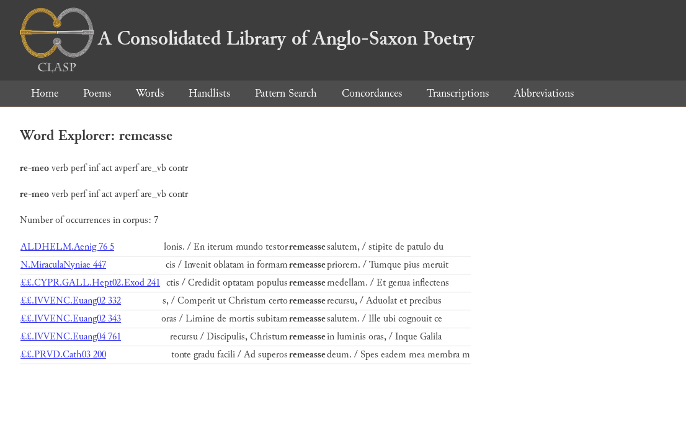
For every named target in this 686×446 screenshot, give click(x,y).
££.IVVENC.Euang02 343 (70, 319)
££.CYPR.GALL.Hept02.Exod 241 (90, 283)
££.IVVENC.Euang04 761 (70, 337)
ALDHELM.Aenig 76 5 (67, 247)
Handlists (209, 93)
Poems (97, 93)
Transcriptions (458, 93)
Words (150, 93)
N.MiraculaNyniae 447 (63, 265)
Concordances (372, 93)
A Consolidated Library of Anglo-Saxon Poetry (247, 38)
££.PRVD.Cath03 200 (63, 355)
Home (44, 93)
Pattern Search (286, 93)
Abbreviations (544, 93)
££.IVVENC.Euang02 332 (70, 301)
